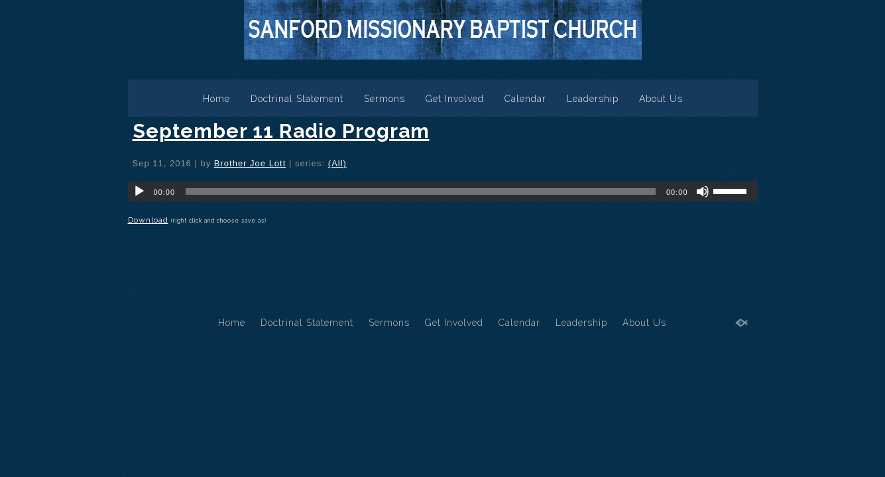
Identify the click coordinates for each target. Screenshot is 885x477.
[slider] (421, 191)
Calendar (525, 98)
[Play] (139, 191)
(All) (337, 163)
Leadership (593, 98)
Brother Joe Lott (250, 163)
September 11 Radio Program (281, 130)
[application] (443, 191)
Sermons (384, 98)
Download (148, 220)
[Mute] (702, 191)
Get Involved (455, 98)
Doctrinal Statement (297, 98)
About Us (661, 98)
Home (216, 98)
